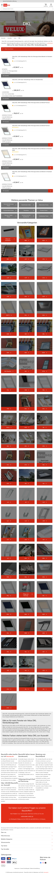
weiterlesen (50, 43)
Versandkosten (50, 803)
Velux (15, 38)
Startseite (3, 38)
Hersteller (9, 38)
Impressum (16, 868)
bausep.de (46, 872)
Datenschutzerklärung (35, 868)
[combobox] (27, 9)
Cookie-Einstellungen (24, 868)
